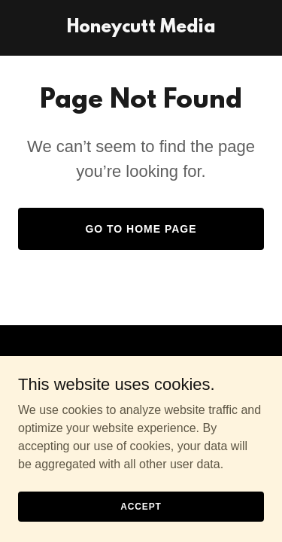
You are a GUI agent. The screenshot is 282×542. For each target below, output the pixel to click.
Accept (140, 506)
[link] (141, 28)
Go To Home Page (140, 229)
